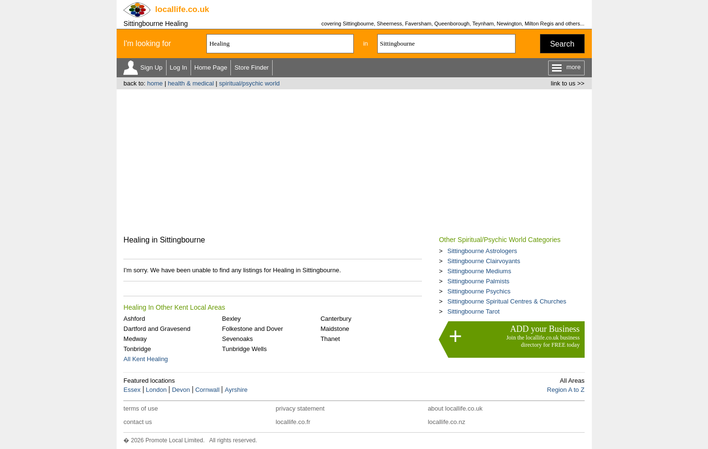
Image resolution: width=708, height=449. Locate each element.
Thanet (330, 338)
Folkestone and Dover (252, 328)
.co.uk (182, 9)
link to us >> (568, 83)
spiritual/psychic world (249, 83)
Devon (181, 389)
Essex (131, 389)
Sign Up (151, 67)
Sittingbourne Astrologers (482, 251)
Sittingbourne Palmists (478, 281)
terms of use (140, 408)
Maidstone (335, 328)
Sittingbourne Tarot (473, 311)
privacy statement (300, 408)
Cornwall (207, 389)
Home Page (211, 67)
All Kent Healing (145, 359)
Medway (134, 338)
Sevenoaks (237, 338)
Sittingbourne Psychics (479, 291)
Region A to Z (566, 389)
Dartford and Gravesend (156, 328)
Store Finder (251, 67)
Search (562, 44)
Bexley (231, 318)
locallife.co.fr (293, 421)
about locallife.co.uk (455, 408)
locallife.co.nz (446, 421)
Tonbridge (137, 348)
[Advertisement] (354, 161)
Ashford (134, 318)
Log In (178, 67)
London (156, 389)
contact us (137, 421)
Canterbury (336, 318)
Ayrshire (236, 389)
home (155, 83)
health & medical (191, 83)
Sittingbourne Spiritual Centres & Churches (506, 301)
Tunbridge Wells (244, 348)
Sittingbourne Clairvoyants (483, 261)
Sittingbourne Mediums (479, 271)
